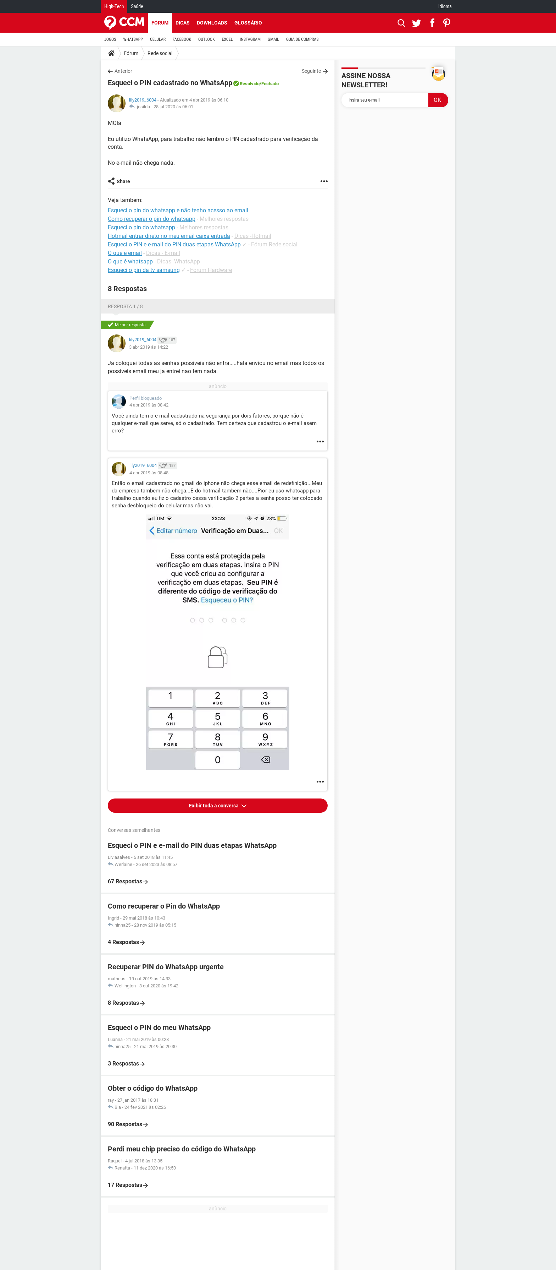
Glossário (248, 23)
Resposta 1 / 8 (125, 306)
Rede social (160, 53)
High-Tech (114, 6)
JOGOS (110, 39)
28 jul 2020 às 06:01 (173, 106)
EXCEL (227, 39)
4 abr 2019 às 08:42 (148, 405)
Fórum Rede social (274, 244)
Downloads (212, 23)
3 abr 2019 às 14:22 (148, 347)
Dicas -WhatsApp (178, 261)
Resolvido (250, 83)
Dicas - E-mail (163, 253)
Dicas (183, 23)
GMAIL (273, 39)
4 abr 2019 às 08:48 (148, 472)
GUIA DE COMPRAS (302, 39)
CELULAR (158, 39)
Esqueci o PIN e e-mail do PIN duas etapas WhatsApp (174, 244)
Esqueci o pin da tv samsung (144, 270)
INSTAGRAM (250, 39)
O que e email (125, 253)
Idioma (445, 6)
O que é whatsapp (130, 261)
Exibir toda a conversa (214, 805)
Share (123, 181)
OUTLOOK (206, 39)
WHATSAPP (133, 39)
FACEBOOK (182, 39)
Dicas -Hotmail (252, 236)
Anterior (123, 71)
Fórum (159, 23)
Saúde (137, 6)
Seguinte (311, 71)
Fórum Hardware (211, 270)
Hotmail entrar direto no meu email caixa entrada (169, 236)
